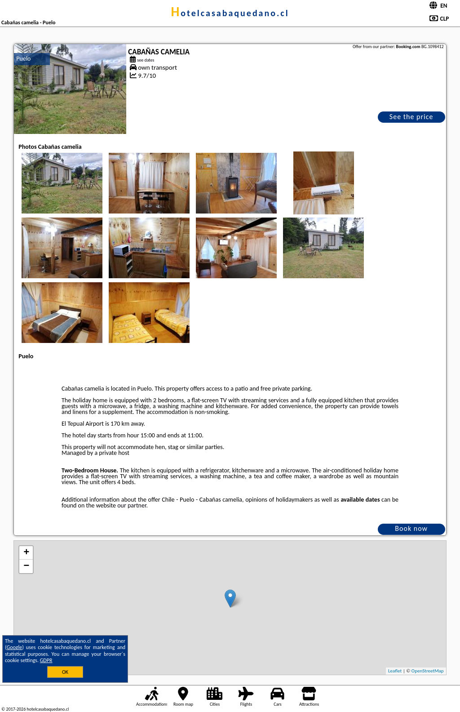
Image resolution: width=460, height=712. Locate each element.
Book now (411, 528)
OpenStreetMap (427, 671)
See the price (411, 116)
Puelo (23, 58)
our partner (131, 505)
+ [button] (26, 553)
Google (14, 647)
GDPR (46, 660)
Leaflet (395, 671)
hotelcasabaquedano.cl (230, 13)
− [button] (26, 566)
